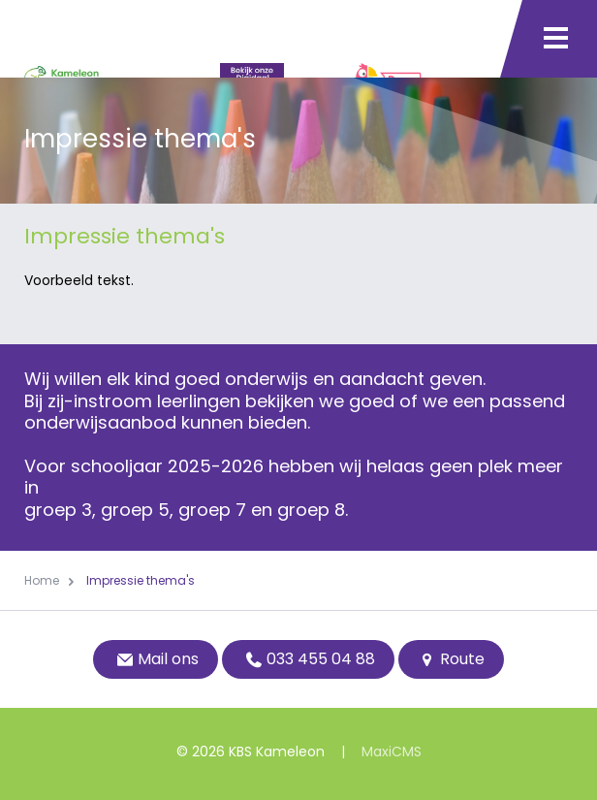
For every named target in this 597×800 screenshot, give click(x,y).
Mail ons (155, 659)
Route (451, 659)
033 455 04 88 (308, 659)
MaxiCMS (391, 751)
